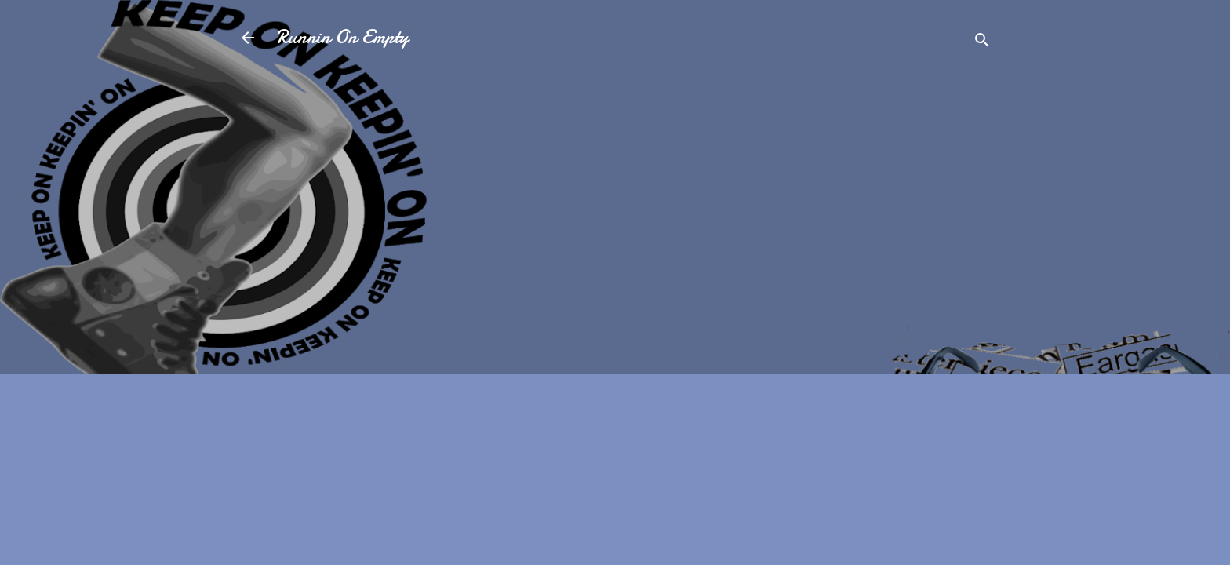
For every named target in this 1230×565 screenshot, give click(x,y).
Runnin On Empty (342, 37)
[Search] (982, 43)
